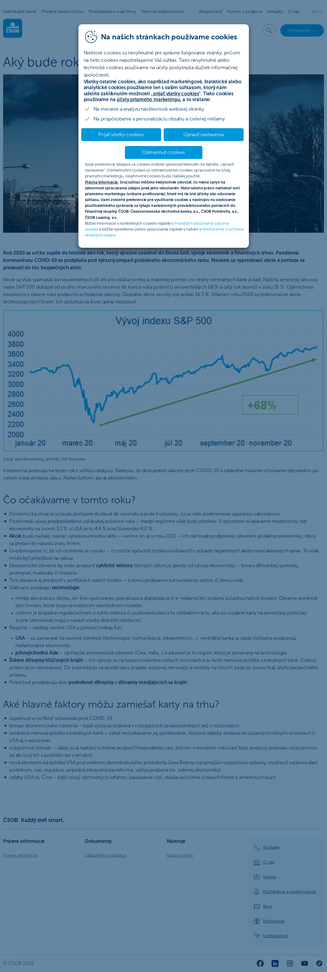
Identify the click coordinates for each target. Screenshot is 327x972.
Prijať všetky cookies (121, 134)
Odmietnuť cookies (163, 152)
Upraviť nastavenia (203, 134)
